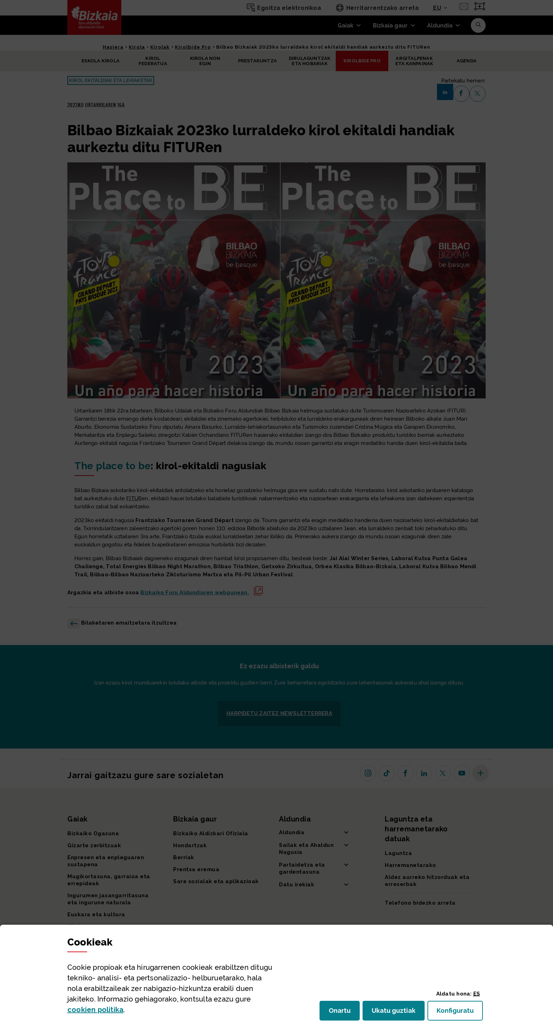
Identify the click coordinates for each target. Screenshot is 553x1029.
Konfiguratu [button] (460, 1012)
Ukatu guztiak (396, 1012)
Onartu (344, 1012)
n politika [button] (95, 1009)
